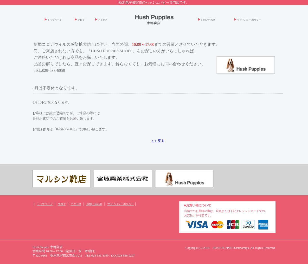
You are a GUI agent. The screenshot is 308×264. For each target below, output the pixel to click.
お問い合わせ (208, 20)
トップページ (54, 20)
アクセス (103, 20)
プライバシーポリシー (249, 20)
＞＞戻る (157, 141)
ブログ (81, 20)
